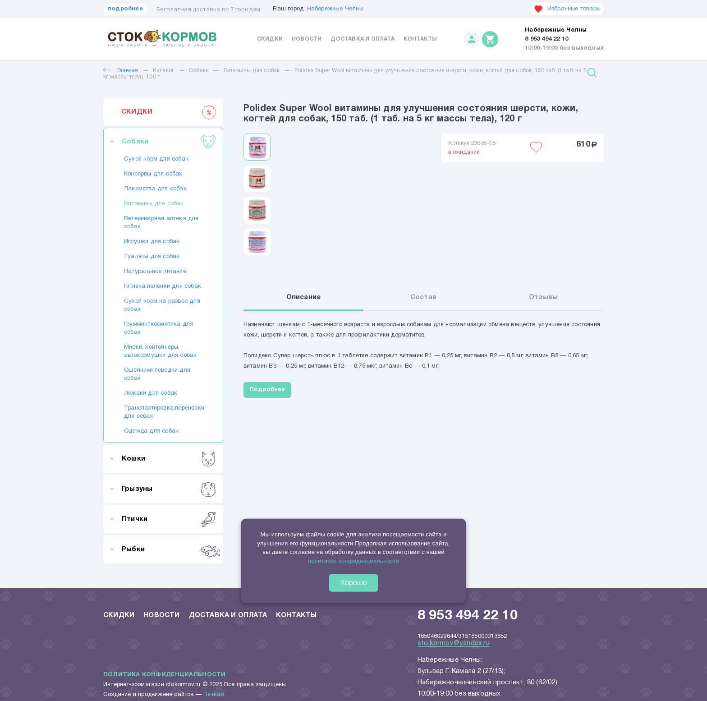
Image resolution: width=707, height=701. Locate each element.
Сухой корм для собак (156, 159)
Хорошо (353, 582)
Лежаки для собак (150, 393)
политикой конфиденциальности (353, 560)
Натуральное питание (155, 271)
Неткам (214, 694)
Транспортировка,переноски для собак (163, 412)
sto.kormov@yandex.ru (454, 643)
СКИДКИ (168, 112)
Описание (303, 297)
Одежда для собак (151, 431)
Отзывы (543, 297)
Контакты (420, 39)
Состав (423, 297)
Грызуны (169, 489)
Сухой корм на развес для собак (162, 305)
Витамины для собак (252, 70)
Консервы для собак (153, 174)
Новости (306, 39)
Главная (120, 70)
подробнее (125, 9)
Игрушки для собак (151, 241)
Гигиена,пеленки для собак (162, 286)
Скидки (270, 39)
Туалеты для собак (151, 256)
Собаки (199, 70)
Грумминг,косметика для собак (158, 328)
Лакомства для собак (155, 189)
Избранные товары (567, 9)
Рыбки (169, 549)
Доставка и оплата (362, 39)
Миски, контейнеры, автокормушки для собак (160, 351)
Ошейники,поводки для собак (157, 374)
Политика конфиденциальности (164, 675)
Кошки (169, 458)
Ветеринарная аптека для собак (161, 223)
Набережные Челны (335, 9)
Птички (169, 519)
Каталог (163, 70)
